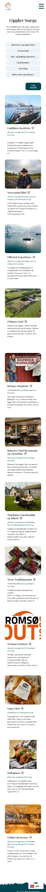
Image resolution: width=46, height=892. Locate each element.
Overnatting (30, 132)
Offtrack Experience (19, 257)
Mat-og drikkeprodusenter (26, 390)
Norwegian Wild (16, 192)
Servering (10, 135)
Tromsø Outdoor (17, 644)
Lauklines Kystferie (18, 128)
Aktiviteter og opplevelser (16, 132)
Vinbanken (13, 773)
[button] (33, 86)
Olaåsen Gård (15, 321)
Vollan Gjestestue (17, 837)
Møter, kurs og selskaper (15, 458)
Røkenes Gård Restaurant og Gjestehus (22, 452)
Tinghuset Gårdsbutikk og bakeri (21, 516)
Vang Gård (13, 708)
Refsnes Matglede (17, 386)
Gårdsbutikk (11, 390)
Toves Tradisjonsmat (19, 579)
